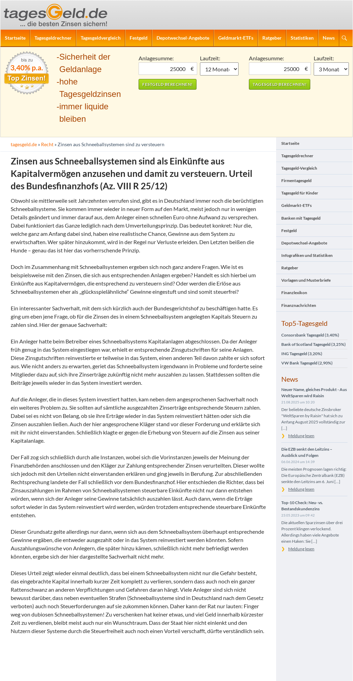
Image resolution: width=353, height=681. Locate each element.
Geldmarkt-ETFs (235, 38)
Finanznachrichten (298, 305)
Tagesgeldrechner (53, 38)
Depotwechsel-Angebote (183, 38)
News (329, 38)
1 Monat (219, 69)
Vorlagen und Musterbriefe (306, 280)
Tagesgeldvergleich (101, 38)
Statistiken (302, 38)
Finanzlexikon (294, 292)
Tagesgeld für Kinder (299, 193)
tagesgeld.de (24, 144)
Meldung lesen (301, 435)
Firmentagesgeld (296, 180)
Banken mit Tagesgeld (301, 218)
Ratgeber (272, 38)
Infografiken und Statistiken (307, 255)
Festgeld (139, 38)
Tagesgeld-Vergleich (299, 168)
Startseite (15, 38)
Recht (47, 144)
